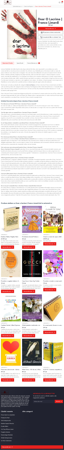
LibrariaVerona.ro (16, 7)
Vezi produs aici (50, 28)
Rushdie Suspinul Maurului (7, 423)
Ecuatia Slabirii (5, 426)
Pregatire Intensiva (5, 432)
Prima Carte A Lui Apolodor (8, 415)
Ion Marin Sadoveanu (6, 441)
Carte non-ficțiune (28, 7)
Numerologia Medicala (7, 435)
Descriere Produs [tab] (8, 63)
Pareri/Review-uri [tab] (34, 63)
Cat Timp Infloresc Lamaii (7, 429)
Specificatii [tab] (20, 63)
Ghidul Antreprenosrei (6, 438)
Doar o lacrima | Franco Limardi (43, 7)
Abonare (59, 401)
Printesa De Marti (5, 418)
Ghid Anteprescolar (6, 421)
